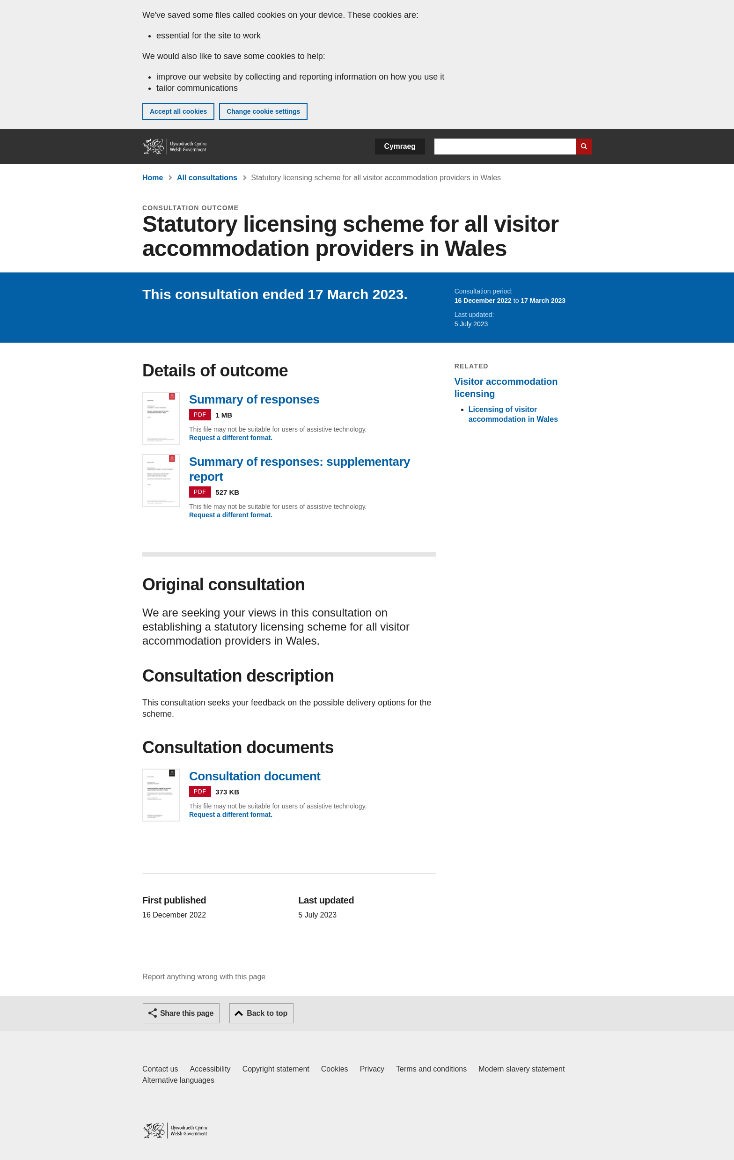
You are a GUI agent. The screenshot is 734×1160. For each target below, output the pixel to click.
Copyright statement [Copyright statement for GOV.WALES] (275, 1069)
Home (152, 178)
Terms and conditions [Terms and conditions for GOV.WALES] (431, 1069)
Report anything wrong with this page (203, 977)
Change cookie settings (263, 111)
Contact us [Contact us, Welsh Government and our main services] (160, 1069)
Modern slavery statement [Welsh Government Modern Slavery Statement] (521, 1069)
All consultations (207, 178)
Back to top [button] (267, 1013)
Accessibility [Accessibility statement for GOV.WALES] (210, 1069)
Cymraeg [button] (400, 146)
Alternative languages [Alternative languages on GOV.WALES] (178, 1080)
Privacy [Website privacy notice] (372, 1069)
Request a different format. (230, 437)
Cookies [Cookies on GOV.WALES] (334, 1069)
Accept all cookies (178, 111)
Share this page (186, 1013)
